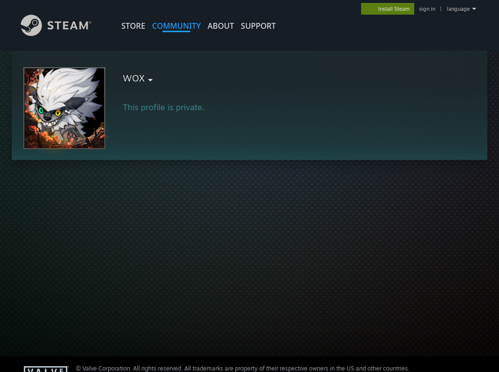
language (458, 8)
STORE (133, 25)
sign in (427, 8)
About (221, 25)
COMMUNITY (176, 25)
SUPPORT (258, 25)
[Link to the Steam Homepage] (63, 33)
